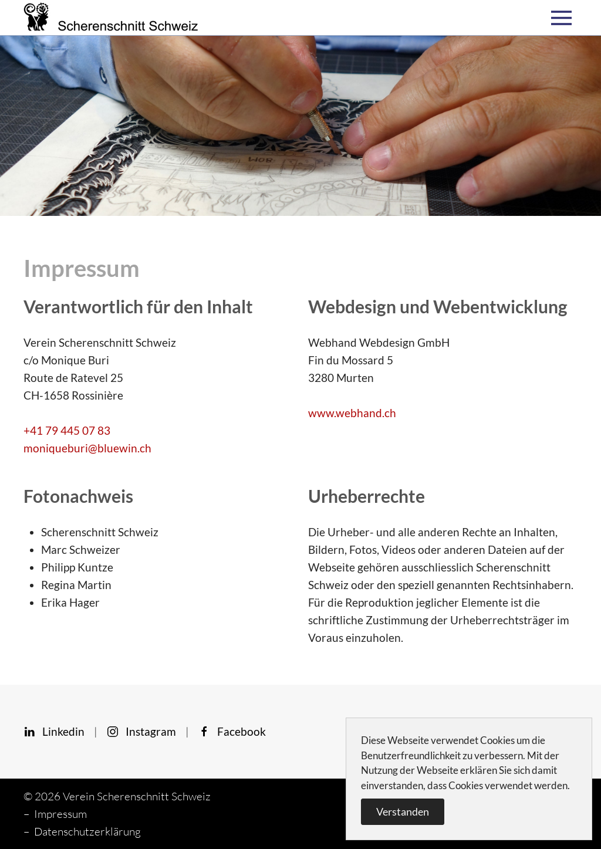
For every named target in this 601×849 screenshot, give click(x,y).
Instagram (141, 731)
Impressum (60, 814)
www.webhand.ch (352, 413)
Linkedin (54, 731)
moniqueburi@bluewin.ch (87, 448)
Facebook (232, 731)
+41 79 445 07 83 (66, 430)
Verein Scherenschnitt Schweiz (137, 796)
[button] (564, 17)
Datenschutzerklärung (87, 831)
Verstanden (402, 811)
